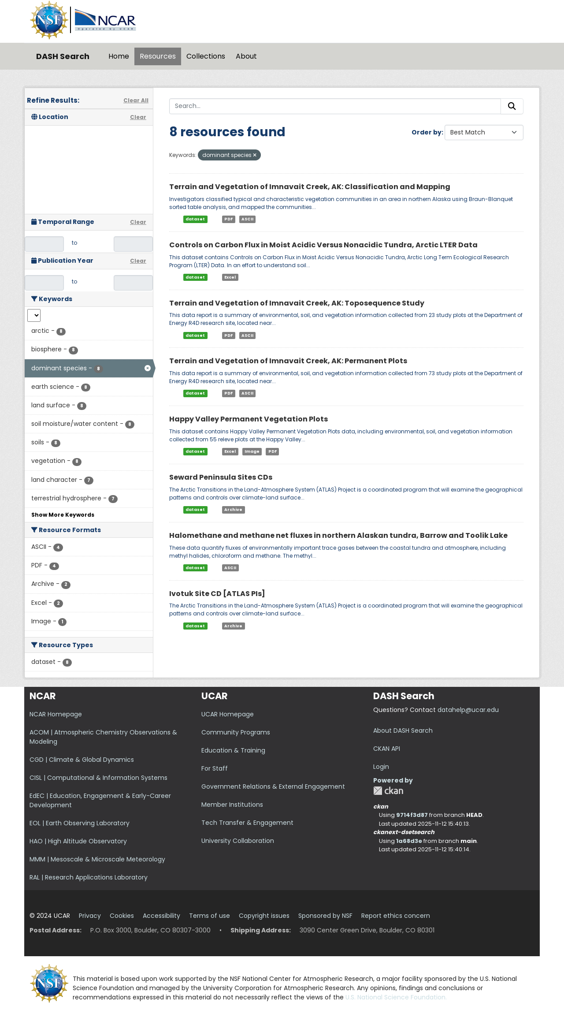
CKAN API (386, 748)
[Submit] (512, 106)
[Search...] (335, 106)
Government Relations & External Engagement (273, 786)
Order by (427, 132)
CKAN (388, 790)
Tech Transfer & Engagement (247, 822)
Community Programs (235, 732)
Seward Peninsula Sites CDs (220, 477)
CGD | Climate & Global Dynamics (82, 759)
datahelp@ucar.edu (468, 709)
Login (381, 766)
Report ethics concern (395, 915)
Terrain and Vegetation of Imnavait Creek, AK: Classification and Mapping (309, 187)
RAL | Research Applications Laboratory (89, 877)
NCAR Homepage (56, 714)
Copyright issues (264, 915)
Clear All (135, 100)
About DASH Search (403, 730)
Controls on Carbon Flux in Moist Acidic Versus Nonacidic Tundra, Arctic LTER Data (323, 245)
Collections (205, 56)
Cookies (122, 915)
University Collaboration (237, 840)
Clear (138, 117)
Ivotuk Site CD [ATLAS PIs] (217, 594)
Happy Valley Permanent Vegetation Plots (248, 419)
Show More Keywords (62, 514)
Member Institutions (232, 804)
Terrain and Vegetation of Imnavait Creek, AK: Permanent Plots (288, 361)
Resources (158, 56)
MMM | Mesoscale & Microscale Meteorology (97, 859)
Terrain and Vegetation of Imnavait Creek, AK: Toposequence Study (296, 303)
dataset (195, 219)
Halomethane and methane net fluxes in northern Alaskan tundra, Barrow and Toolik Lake (338, 535)
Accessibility (161, 915)
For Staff (214, 768)
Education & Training (233, 750)
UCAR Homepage (227, 714)
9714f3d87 (412, 815)
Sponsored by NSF (325, 915)
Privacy (90, 915)
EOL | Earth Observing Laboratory (80, 823)
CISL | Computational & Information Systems (98, 777)
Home (118, 56)
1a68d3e (409, 841)
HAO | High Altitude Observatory (78, 841)
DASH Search (62, 56)
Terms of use (209, 915)
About (246, 56)
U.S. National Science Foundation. (396, 997)
